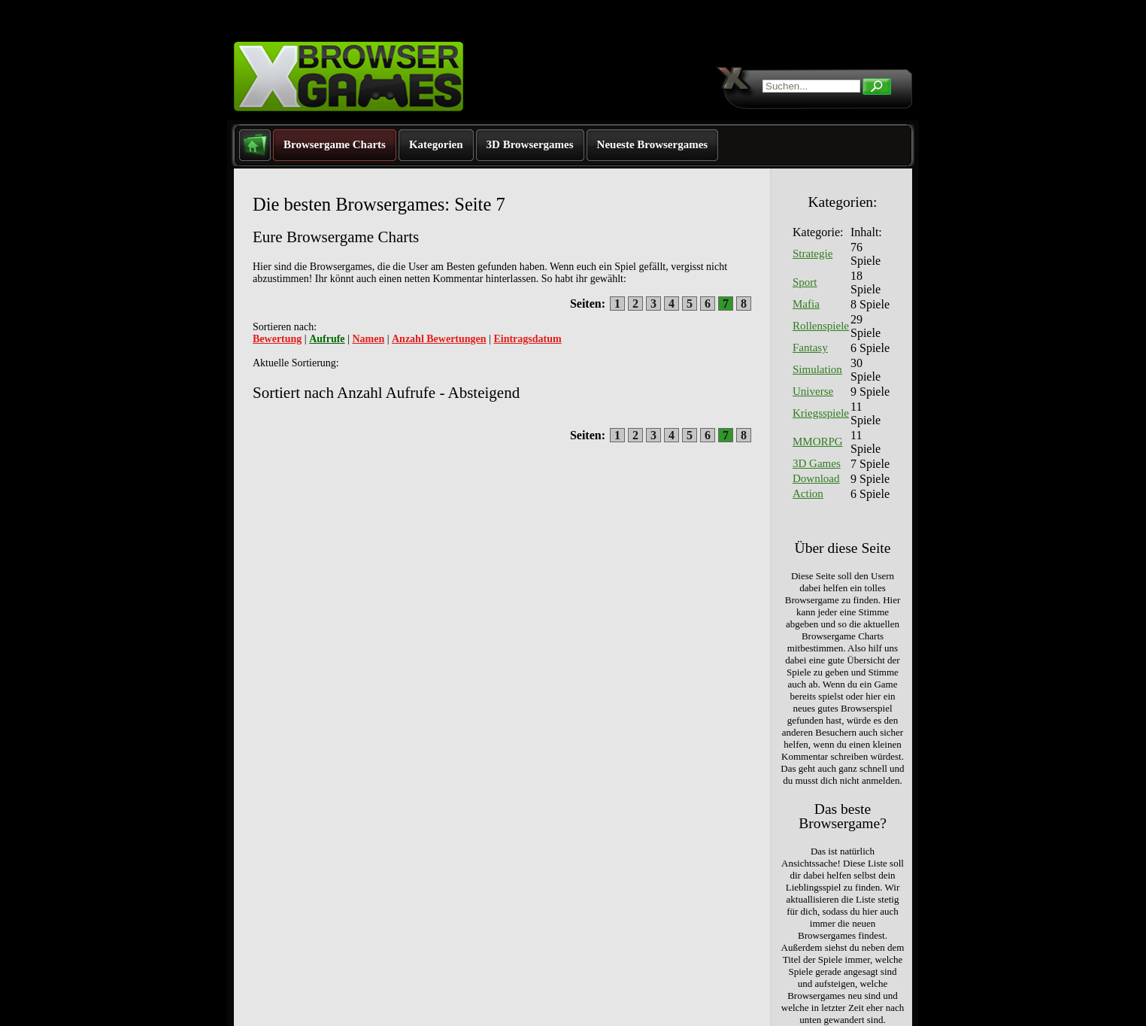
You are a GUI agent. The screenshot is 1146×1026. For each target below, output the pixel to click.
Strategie (812, 253)
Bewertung (277, 339)
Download (816, 478)
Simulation (817, 369)
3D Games (817, 463)
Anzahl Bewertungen (439, 339)
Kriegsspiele (821, 413)
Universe (813, 391)
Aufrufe (326, 339)
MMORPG (818, 442)
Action (808, 493)
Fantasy (810, 347)
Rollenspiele (821, 326)
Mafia (806, 304)
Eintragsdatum (527, 339)
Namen (368, 339)
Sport (805, 282)
